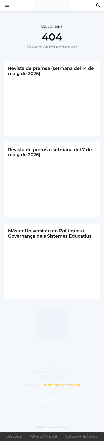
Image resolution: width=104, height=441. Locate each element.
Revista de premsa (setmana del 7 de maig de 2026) (50, 152)
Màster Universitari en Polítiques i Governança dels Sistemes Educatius (50, 233)
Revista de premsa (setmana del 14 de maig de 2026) (51, 71)
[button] (6, 5)
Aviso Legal (14, 436)
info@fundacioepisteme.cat (62, 385)
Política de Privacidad (43, 436)
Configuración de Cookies (81, 436)
